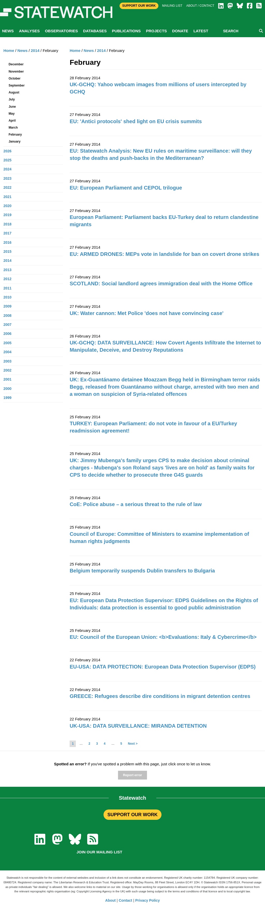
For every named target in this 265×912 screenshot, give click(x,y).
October (14, 78)
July (12, 99)
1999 (7, 398)
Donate (180, 31)
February (15, 134)
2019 (7, 215)
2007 (7, 325)
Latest (200, 31)
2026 (7, 151)
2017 (7, 233)
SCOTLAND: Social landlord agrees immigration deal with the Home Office (161, 283)
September (17, 85)
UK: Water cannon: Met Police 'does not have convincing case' (146, 313)
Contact (125, 900)
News (8, 31)
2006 (7, 334)
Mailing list (172, 5)
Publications (126, 31)
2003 (7, 361)
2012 (7, 279)
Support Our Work (139, 5)
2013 (7, 270)
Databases (95, 31)
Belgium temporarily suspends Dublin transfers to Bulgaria (142, 570)
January (14, 141)
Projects (156, 31)
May (11, 113)
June (12, 106)
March (13, 127)
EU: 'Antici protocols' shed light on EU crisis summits (136, 121)
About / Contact (200, 5)
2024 (7, 169)
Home (75, 50)
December (16, 64)
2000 (7, 389)
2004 (7, 352)
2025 (7, 160)
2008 (7, 315)
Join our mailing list (99, 852)
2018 (7, 224)
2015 (7, 251)
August (14, 92)
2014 (101, 50)
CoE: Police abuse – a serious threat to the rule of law (136, 504)
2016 (7, 242)
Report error (132, 775)
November (16, 71)
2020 (7, 206)
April (12, 120)
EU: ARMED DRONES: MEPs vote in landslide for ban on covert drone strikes (164, 254)
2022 (7, 187)
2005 (7, 343)
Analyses (29, 31)
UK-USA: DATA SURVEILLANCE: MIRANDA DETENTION (138, 726)
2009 (7, 306)
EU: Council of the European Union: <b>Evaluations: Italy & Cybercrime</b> (163, 637)
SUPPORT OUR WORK (132, 814)
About (110, 900)
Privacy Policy (147, 900)
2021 (7, 197)
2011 (7, 288)
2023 (7, 178)
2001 (7, 379)
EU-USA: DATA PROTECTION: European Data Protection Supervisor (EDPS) (163, 667)
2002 (7, 370)
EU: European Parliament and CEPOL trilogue (126, 188)
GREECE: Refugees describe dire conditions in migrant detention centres (160, 696)
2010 (7, 297)
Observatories (61, 31)
